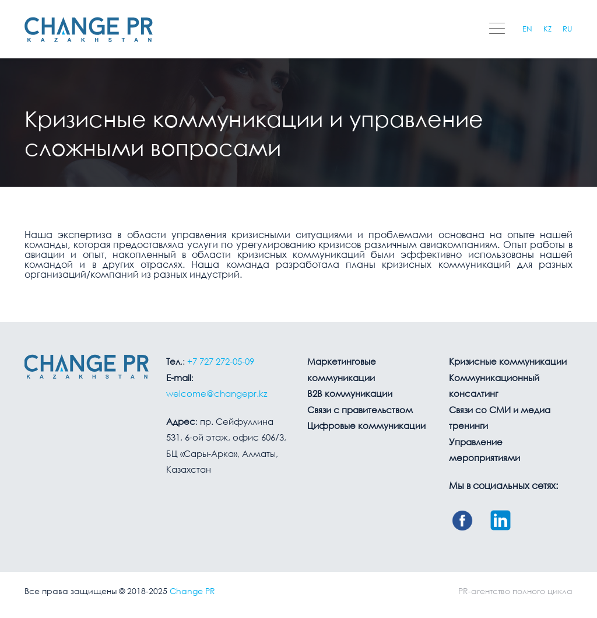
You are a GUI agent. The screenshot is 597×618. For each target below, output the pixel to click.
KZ (547, 29)
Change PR (192, 592)
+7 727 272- (220, 362)
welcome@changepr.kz (216, 394)
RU (568, 29)
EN (527, 29)
